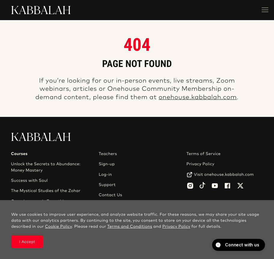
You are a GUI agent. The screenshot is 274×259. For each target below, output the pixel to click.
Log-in (105, 174)
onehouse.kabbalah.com (198, 97)
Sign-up (107, 164)
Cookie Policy (58, 226)
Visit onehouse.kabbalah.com (224, 174)
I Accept (27, 241)
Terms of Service (204, 154)
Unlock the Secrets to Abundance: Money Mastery (46, 167)
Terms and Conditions (129, 226)
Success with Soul (29, 180)
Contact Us (110, 195)
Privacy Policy (201, 164)
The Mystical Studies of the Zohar (46, 191)
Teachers (108, 154)
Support (107, 185)
